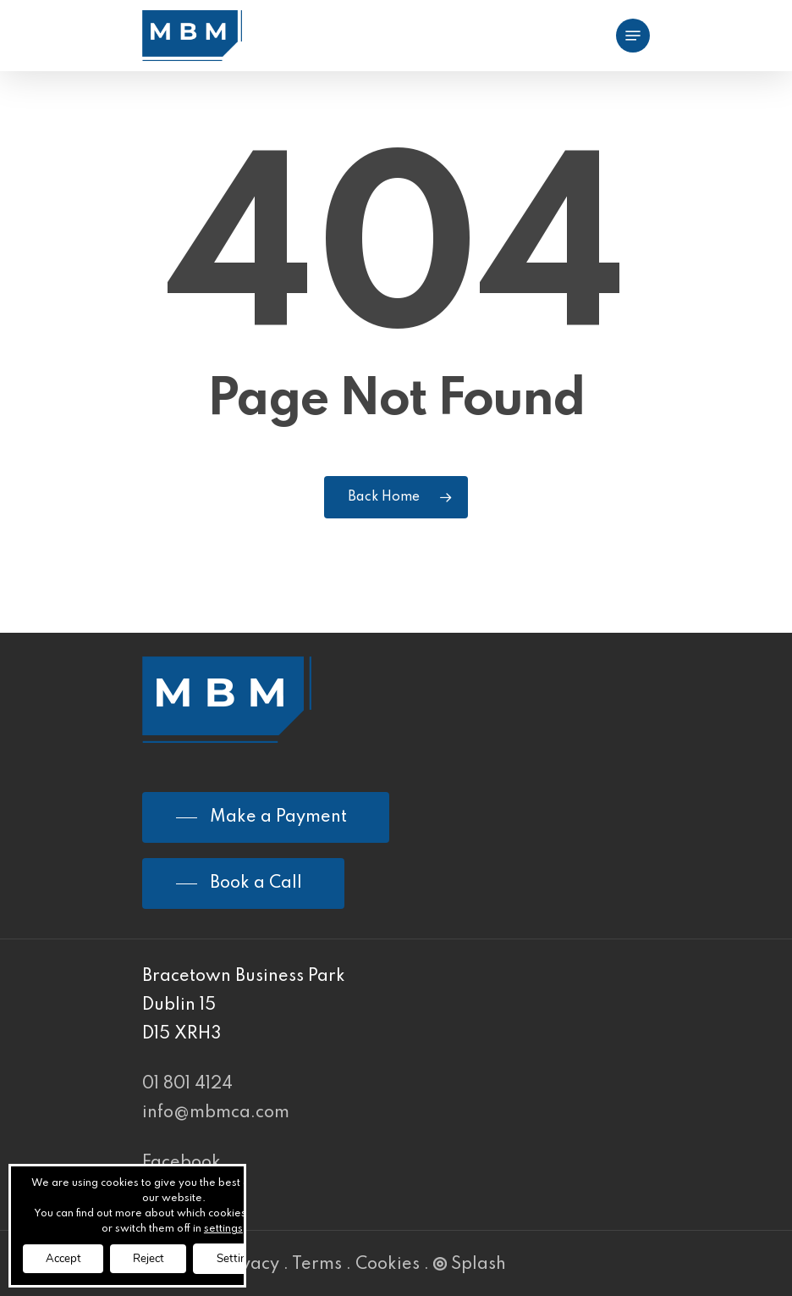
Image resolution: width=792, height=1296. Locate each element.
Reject (159, 1257)
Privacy (248, 1264)
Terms (317, 1264)
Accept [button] (66, 1257)
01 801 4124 (187, 1084)
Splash (469, 1264)
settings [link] (229, 1227)
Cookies (387, 1264)
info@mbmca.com (215, 1113)
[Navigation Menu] (633, 35)
